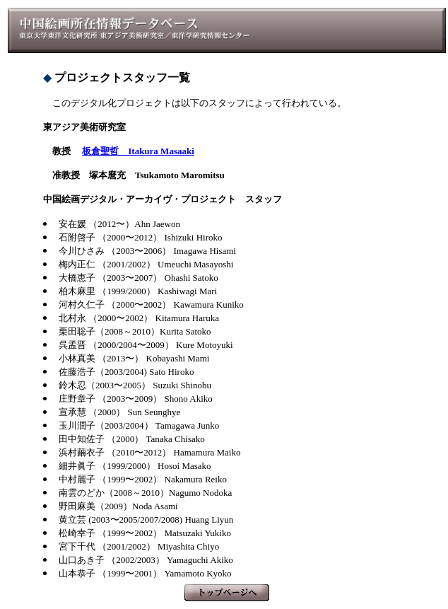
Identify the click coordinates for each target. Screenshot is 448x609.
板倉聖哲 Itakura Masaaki (138, 151)
